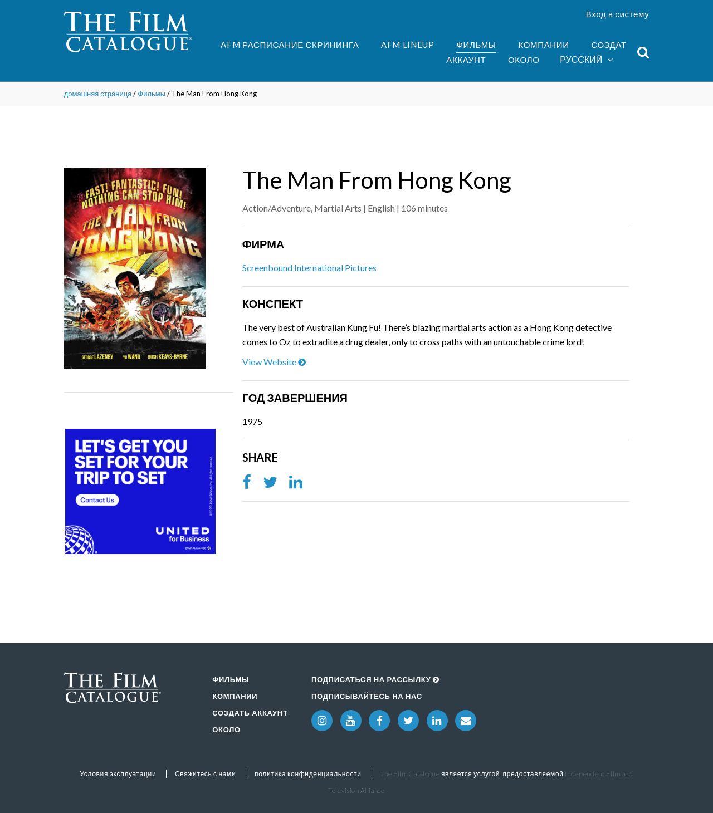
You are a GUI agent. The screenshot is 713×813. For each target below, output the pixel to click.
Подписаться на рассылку (375, 679)
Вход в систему (617, 14)
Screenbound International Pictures (309, 267)
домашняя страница (98, 93)
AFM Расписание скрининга (290, 45)
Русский (586, 60)
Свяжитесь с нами (205, 774)
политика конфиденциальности (308, 774)
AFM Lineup (407, 45)
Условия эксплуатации (118, 774)
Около (524, 60)
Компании (543, 45)
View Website (274, 361)
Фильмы (476, 45)
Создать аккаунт (249, 712)
